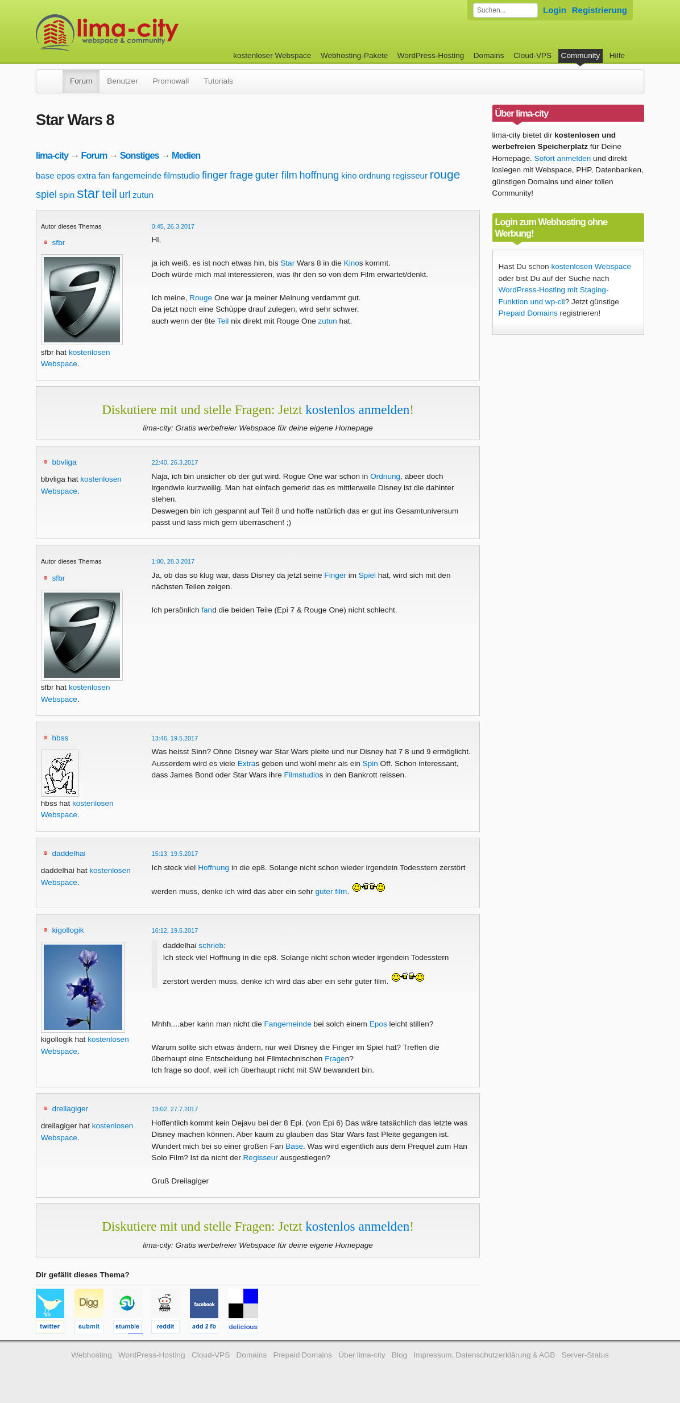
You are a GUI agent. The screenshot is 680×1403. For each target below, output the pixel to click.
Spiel (367, 575)
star (88, 193)
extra (86, 175)
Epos (378, 1024)
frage (241, 175)
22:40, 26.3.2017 (175, 462)
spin (67, 195)
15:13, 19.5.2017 (175, 853)
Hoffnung (213, 867)
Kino (351, 263)
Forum (81, 81)
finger (214, 175)
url (125, 194)
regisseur (410, 175)
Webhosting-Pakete (354, 55)
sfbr (58, 242)
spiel (46, 194)
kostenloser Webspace (272, 55)
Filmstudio (302, 775)
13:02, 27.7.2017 (175, 1109)
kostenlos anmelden (357, 409)
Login (554, 10)
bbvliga (64, 462)
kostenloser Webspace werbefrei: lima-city (149, 32)
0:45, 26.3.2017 (173, 226)
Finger (335, 575)
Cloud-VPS (532, 55)
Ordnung (385, 476)
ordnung (374, 175)
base (45, 175)
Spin (370, 763)
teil (109, 193)
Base (294, 1146)
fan (104, 175)
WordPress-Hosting (431, 55)
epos (65, 175)
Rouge (200, 297)
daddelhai (69, 853)
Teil (223, 321)
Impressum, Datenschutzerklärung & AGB (484, 1355)
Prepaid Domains (528, 313)
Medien (186, 155)
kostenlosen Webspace (591, 266)
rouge (445, 174)
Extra (247, 763)
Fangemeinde (288, 1024)
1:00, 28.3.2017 (173, 561)
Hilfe (617, 55)
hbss (60, 738)
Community (580, 55)
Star (287, 263)
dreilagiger (70, 1108)
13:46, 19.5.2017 (175, 738)
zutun (143, 195)
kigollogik (68, 930)
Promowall (171, 81)
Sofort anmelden (562, 158)
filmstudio (182, 175)
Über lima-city (361, 1355)
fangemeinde (136, 175)
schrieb (210, 945)
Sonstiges (139, 155)
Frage (335, 1058)
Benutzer (122, 81)
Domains (489, 55)
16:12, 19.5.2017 (175, 930)
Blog (399, 1355)
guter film (276, 175)
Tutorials (218, 81)
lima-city (52, 155)
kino (349, 175)
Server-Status (585, 1355)
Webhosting (91, 1355)
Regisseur (260, 1157)
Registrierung (599, 10)
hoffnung (319, 175)
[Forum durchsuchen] (505, 10)
